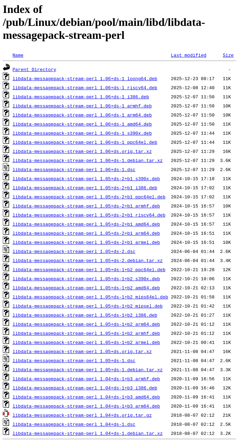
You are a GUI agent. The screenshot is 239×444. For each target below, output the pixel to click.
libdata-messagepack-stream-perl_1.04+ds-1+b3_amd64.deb (86, 397)
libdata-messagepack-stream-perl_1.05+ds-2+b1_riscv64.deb (89, 215)
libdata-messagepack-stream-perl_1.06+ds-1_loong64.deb (85, 78)
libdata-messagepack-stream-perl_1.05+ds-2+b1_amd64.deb (86, 224)
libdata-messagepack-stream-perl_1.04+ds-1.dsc (74, 424)
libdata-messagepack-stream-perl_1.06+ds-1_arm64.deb (82, 115)
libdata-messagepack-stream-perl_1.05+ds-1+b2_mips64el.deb (90, 297)
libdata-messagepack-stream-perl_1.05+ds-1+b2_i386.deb (85, 315)
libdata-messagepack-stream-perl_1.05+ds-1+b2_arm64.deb (86, 324)
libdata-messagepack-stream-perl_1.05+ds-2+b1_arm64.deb (86, 233)
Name (18, 55)
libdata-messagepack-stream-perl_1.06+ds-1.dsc (74, 169)
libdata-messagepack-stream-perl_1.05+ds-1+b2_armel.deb (86, 342)
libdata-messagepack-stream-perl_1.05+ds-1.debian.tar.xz (88, 369)
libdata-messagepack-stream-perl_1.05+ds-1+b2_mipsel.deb (88, 306)
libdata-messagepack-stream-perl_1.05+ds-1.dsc (74, 360)
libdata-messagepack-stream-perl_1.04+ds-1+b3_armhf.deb (86, 378)
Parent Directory (34, 69)
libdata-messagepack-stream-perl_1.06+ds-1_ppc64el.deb (85, 142)
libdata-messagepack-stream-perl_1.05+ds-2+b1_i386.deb (85, 187)
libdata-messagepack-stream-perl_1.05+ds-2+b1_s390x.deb (86, 178)
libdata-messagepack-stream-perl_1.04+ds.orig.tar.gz (82, 415)
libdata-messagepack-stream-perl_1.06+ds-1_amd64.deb (82, 124)
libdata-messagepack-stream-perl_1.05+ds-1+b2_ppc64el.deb (89, 269)
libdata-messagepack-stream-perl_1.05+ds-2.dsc (74, 251)
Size (228, 55)
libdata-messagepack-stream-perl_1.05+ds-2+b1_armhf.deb (86, 206)
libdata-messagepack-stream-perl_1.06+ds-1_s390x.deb (82, 133)
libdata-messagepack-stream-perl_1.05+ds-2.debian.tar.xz (88, 260)
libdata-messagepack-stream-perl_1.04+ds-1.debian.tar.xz (88, 433)
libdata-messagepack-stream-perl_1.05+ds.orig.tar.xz (82, 351)
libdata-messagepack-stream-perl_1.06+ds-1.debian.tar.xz (88, 160)
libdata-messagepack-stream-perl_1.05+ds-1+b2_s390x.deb (86, 278)
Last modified (188, 55)
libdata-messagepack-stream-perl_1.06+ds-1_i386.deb (81, 96)
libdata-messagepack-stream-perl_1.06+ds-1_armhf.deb (82, 106)
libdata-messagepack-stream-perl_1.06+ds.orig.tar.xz (82, 151)
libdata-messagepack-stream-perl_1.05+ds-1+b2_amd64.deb (86, 287)
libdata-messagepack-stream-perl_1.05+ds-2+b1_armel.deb (86, 242)
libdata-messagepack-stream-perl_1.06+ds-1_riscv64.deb (85, 87)
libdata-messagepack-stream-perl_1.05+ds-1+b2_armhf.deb (86, 333)
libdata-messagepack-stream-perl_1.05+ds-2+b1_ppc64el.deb (89, 196)
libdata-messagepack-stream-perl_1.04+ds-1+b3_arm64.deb (86, 406)
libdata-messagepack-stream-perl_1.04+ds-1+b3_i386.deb (85, 388)
